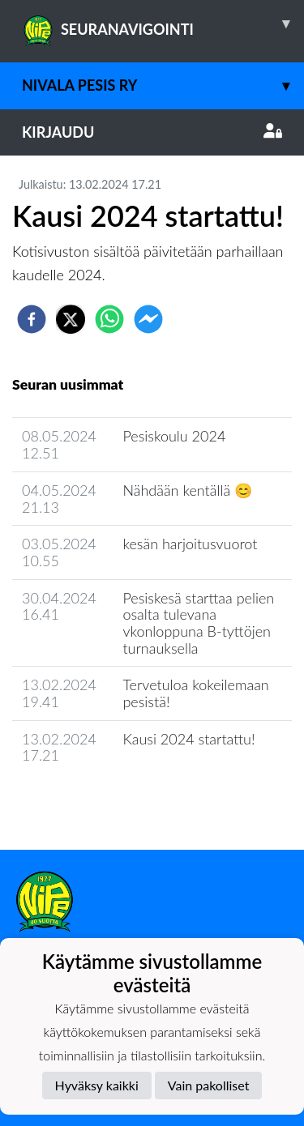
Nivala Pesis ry (163, 85)
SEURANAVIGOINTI (163, 23)
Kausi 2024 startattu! (188, 739)
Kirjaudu (152, 132)
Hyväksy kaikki (97, 1085)
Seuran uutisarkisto (84, 801)
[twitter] (70, 319)
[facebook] (31, 319)
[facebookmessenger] (148, 319)
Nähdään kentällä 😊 (187, 490)
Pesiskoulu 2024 (173, 436)
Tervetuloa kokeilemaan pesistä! (195, 693)
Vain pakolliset (209, 1085)
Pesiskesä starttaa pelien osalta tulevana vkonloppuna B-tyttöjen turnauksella (198, 623)
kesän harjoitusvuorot (189, 543)
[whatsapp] (109, 319)
